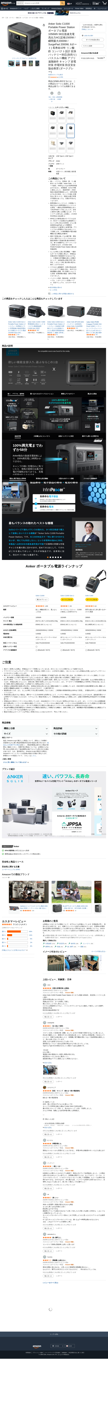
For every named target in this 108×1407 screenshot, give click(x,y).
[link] (17, 327)
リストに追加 (87, 46)
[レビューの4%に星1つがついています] (17, 984)
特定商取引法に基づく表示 (76, 1390)
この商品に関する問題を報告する (61, 294)
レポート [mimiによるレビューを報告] (59, 1054)
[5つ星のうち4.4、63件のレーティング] (52, 334)
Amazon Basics (56, 8)
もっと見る (53, 290)
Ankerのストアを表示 (55, 75)
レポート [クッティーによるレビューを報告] (59, 1226)
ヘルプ (26, 8)
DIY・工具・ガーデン (8, 17)
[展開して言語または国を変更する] (62, 1384)
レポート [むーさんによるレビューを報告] (59, 1194)
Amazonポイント (16, 8)
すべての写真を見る (98, 989)
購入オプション (42, 637)
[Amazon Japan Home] (37, 1384)
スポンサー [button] (6, 915)
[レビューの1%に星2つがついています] (17, 980)
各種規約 (64, 1390)
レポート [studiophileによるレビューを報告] (59, 1119)
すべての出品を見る (93, 40)
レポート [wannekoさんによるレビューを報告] (59, 1288)
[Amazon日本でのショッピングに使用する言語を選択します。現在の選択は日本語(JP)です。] (69, 3)
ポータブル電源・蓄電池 (36, 17)
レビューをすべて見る (50, 1320)
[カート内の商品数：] (104, 3)
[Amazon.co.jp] (8, 3)
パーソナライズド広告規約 (52, 1390)
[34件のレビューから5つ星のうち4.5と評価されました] (77, 948)
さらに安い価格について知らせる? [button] (16, 800)
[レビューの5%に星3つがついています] (17, 976)
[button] (4, 8)
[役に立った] (48, 1054)
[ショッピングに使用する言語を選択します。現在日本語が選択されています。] (56, 1383)
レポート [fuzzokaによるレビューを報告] (59, 1313)
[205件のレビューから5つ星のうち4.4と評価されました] (34, 948)
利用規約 (28, 1390)
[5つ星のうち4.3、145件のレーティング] (92, 334)
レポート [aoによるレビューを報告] (59, 1266)
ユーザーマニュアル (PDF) (11, 907)
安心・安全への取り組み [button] (52, 99)
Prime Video (79, 8)
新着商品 (89, 8)
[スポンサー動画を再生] (29, 929)
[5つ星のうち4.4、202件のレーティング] (72, 328)
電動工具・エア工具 (22, 17)
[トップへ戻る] (54, 1374)
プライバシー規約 (38, 1390)
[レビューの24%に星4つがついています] (17, 973)
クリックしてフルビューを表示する (24, 58)
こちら (33, 793)
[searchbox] (42, 3)
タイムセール (68, 8)
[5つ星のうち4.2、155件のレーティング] (13, 334)
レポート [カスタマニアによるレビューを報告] (59, 1172)
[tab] (16, 431)
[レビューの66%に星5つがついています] (17, 969)
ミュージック (102, 8)
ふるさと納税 (35, 8)
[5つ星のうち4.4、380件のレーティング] (33, 330)
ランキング (45, 8)
